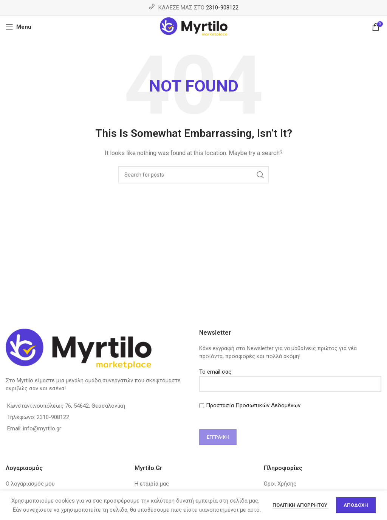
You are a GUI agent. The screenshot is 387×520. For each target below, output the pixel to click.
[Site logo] (194, 26)
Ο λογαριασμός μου (30, 483)
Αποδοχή (356, 505)
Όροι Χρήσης (280, 483)
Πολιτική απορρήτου (300, 505)
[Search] (193, 174)
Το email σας (290, 377)
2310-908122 (222, 7)
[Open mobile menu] (18, 26)
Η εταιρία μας (152, 483)
